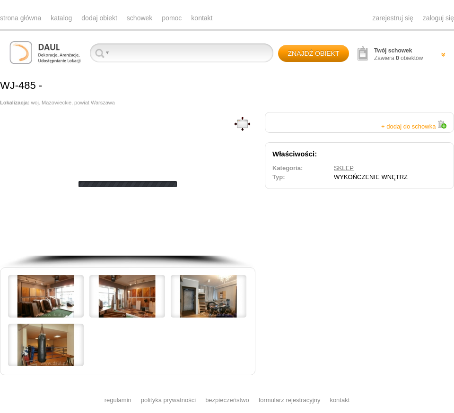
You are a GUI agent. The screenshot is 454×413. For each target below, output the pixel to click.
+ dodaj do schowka (413, 126)
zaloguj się (438, 18)
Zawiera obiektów (398, 54)
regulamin (118, 400)
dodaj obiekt (99, 18)
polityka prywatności (168, 400)
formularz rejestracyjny (290, 400)
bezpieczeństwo (227, 400)
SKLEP (344, 168)
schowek (139, 18)
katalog (61, 18)
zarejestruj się (392, 18)
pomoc (172, 18)
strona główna (20, 18)
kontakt (201, 18)
